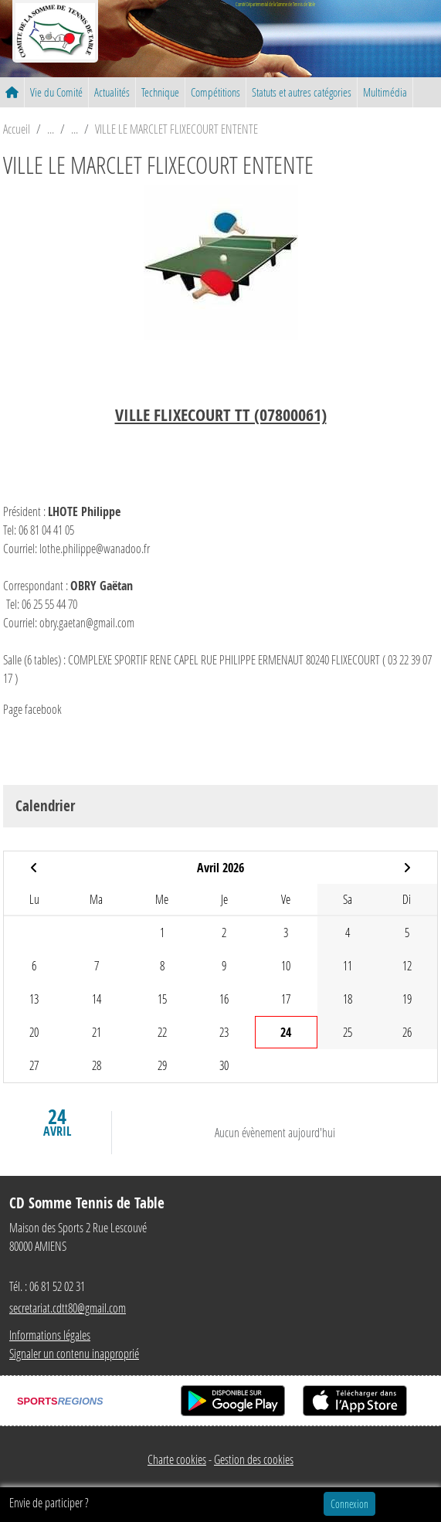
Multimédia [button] (385, 92)
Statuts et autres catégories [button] (301, 92)
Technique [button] (160, 92)
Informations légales (49, 1335)
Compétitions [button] (215, 92)
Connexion (349, 1504)
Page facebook (32, 709)
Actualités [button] (112, 92)
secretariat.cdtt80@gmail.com (67, 1307)
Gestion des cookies (253, 1459)
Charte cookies (177, 1459)
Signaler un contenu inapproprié (74, 1353)
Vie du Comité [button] (56, 92)
